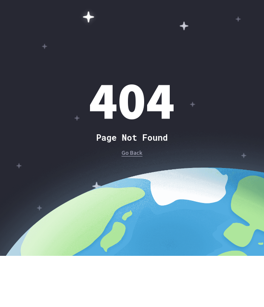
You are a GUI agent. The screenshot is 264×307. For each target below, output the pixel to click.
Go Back (132, 153)
